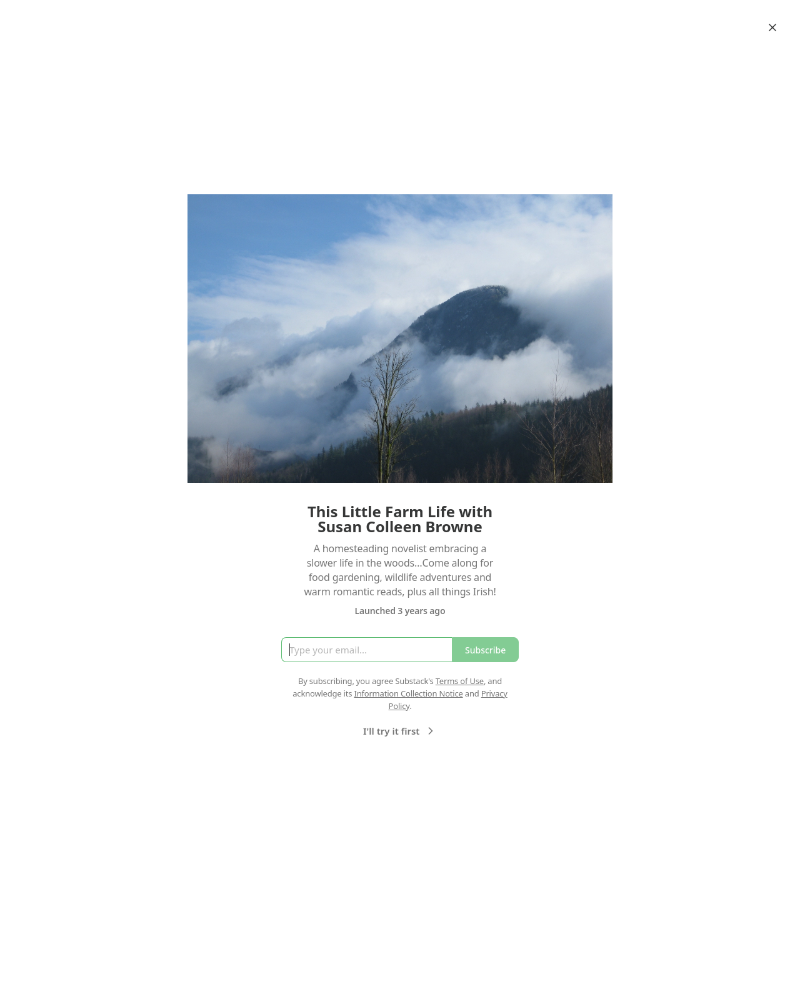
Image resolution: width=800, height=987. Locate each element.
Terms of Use (460, 681)
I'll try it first (400, 731)
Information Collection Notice (408, 693)
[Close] (772, 27)
